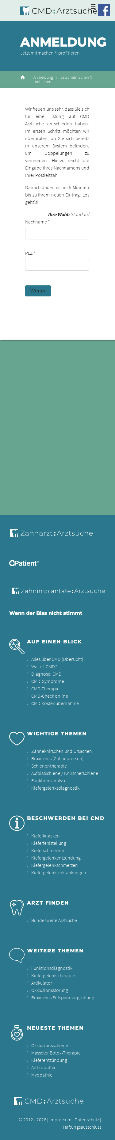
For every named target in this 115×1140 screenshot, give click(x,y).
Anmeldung (43, 77)
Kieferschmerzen (47, 850)
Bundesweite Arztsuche (54, 920)
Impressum (60, 1119)
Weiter (38, 290)
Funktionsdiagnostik (51, 968)
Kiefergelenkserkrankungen (58, 872)
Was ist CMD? (44, 666)
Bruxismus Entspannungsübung (62, 997)
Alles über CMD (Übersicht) (57, 659)
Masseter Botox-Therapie (56, 1053)
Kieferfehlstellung (48, 843)
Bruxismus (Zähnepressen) (57, 758)
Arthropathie (43, 1067)
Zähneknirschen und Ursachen (61, 751)
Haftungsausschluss (82, 1127)
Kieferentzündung (49, 1060)
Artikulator (41, 983)
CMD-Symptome (47, 681)
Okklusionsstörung (49, 990)
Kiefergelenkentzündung (56, 858)
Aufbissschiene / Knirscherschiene (64, 773)
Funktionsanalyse (49, 780)
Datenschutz (87, 1119)
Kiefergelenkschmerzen (54, 865)
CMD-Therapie (45, 688)
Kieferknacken (45, 836)
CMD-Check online (49, 696)
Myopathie (41, 1075)
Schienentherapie (49, 766)
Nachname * (37, 222)
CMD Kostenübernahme (55, 703)
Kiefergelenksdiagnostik (55, 788)
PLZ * (30, 253)
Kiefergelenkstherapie (53, 975)
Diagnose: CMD (46, 674)
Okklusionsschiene (49, 1045)
